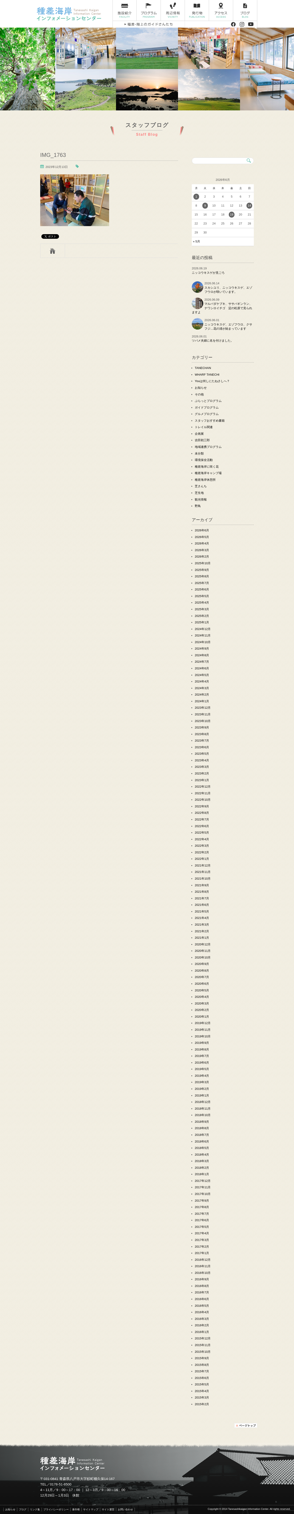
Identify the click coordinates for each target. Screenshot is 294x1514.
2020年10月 (203, 957)
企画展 (199, 433)
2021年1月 (202, 937)
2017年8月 (202, 1207)
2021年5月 (202, 911)
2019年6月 (202, 1062)
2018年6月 (202, 1141)
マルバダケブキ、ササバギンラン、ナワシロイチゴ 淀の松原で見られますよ (222, 308)
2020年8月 (202, 970)
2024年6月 (202, 668)
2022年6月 (202, 826)
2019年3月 (202, 1082)
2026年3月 (202, 550)
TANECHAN (203, 368)
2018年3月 (202, 1161)
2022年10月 (203, 799)
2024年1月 (202, 701)
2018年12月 (203, 1102)
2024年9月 (202, 648)
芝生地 (199, 493)
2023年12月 (203, 707)
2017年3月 (202, 1240)
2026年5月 (202, 537)
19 (231, 214)
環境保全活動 (204, 460)
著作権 (76, 1509)
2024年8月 (202, 655)
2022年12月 (203, 786)
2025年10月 (203, 563)
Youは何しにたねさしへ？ (212, 381)
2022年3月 (202, 845)
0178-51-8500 (60, 1484)
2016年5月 (202, 1305)
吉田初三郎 (202, 440)
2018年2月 (202, 1167)
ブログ (245, 10)
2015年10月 (203, 1351)
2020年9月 (202, 964)
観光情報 (201, 499)
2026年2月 (202, 556)
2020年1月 (202, 1016)
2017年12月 (203, 1181)
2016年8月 (202, 1286)
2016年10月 (203, 1273)
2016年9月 (202, 1279)
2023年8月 (202, 734)
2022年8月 (202, 813)
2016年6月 (202, 1299)
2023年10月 (203, 721)
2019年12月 (203, 1023)
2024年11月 (203, 635)
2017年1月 (202, 1253)
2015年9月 (202, 1358)
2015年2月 (202, 1404)
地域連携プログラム (208, 447)
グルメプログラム (207, 414)
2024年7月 (202, 661)
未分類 (199, 453)
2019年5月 (202, 1069)
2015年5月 (202, 1384)
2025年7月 (202, 583)
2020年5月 (202, 990)
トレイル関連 (204, 427)
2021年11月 (203, 872)
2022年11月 (203, 793)
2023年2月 (202, 773)
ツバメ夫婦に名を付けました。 (213, 340)
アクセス (221, 10)
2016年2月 (202, 1325)
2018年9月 (202, 1121)
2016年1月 (202, 1332)
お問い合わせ (125, 1509)
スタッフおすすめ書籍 (210, 420)
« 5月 (196, 241)
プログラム (149, 10)
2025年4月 (202, 602)
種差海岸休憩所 (205, 479)
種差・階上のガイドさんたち (149, 24)
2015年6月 (202, 1378)
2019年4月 (202, 1075)
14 (249, 205)
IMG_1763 (53, 155)
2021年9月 (202, 885)
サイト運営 (108, 1509)
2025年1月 (202, 622)
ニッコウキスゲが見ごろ (208, 272)
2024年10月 (203, 642)
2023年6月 (202, 747)
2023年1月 (202, 780)
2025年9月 (202, 570)
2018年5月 (202, 1148)
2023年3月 (202, 767)
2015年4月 (202, 1391)
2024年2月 (202, 694)
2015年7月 (202, 1371)
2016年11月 (203, 1266)
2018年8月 (202, 1128)
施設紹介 (125, 10)
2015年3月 (202, 1397)
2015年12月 (203, 1338)
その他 (199, 394)
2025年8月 (202, 576)
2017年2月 (202, 1246)
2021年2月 (202, 931)
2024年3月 (202, 688)
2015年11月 (203, 1345)
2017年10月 (203, 1194)
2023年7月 (202, 740)
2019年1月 (202, 1095)
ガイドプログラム (207, 407)
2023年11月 (203, 714)
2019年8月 (202, 1049)
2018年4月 (202, 1154)
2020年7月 (202, 977)
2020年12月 (203, 944)
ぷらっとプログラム (208, 401)
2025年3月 (202, 609)
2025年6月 (202, 589)
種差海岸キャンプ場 (208, 473)
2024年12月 (203, 629)
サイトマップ (90, 1509)
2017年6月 (202, 1220)
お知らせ (201, 387)
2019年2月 (202, 1089)
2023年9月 (202, 727)
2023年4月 (202, 760)
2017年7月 (202, 1213)
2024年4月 (202, 681)
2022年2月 (202, 852)
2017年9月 (202, 1200)
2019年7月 (202, 1056)
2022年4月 (202, 839)
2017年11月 (203, 1187)
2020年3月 (202, 1003)
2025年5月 (202, 596)
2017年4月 (202, 1233)
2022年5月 (202, 832)
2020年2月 (202, 1010)
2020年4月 (202, 997)
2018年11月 (203, 1108)
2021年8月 (202, 891)
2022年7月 (202, 819)
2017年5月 (202, 1227)
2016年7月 (202, 1292)
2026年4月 (202, 543)
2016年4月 (202, 1312)
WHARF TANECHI (207, 374)
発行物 (197, 10)
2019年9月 (202, 1043)
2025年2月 (202, 616)
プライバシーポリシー (56, 1509)
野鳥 (198, 506)
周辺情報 (173, 10)
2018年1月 (202, 1174)
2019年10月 (203, 1036)
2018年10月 (203, 1115)
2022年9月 (202, 806)
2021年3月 (202, 924)
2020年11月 (203, 951)
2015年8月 (202, 1365)
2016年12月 (203, 1259)
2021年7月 (202, 898)
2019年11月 (203, 1029)
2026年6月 (202, 530)
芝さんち (201, 486)
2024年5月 (202, 675)
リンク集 (35, 1509)
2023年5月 (202, 753)
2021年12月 (203, 865)
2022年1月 (202, 859)
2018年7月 (202, 1135)
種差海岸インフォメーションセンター (73, 14)
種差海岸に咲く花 (207, 466)
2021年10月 (203, 878)
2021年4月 (202, 918)
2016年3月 (202, 1319)
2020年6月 (202, 983)
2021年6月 (202, 905)
